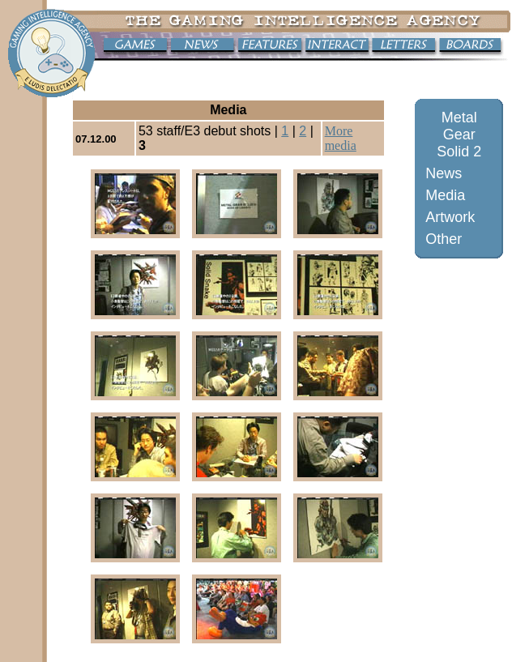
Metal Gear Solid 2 (459, 134)
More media (340, 138)
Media (445, 195)
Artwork (450, 217)
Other (443, 239)
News (443, 173)
